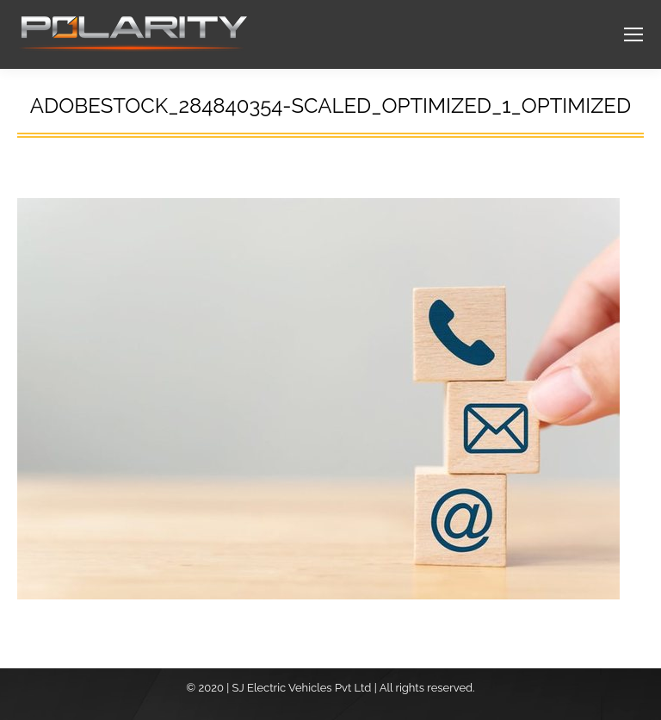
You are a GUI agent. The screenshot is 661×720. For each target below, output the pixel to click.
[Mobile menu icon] (633, 34)
